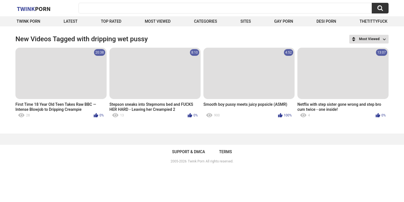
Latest (71, 21)
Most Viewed (158, 21)
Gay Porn (283, 21)
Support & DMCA (188, 152)
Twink (33, 9)
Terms (225, 152)
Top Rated (111, 21)
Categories (205, 21)
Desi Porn (326, 21)
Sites (245, 21)
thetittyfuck (373, 21)
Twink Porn (28, 21)
